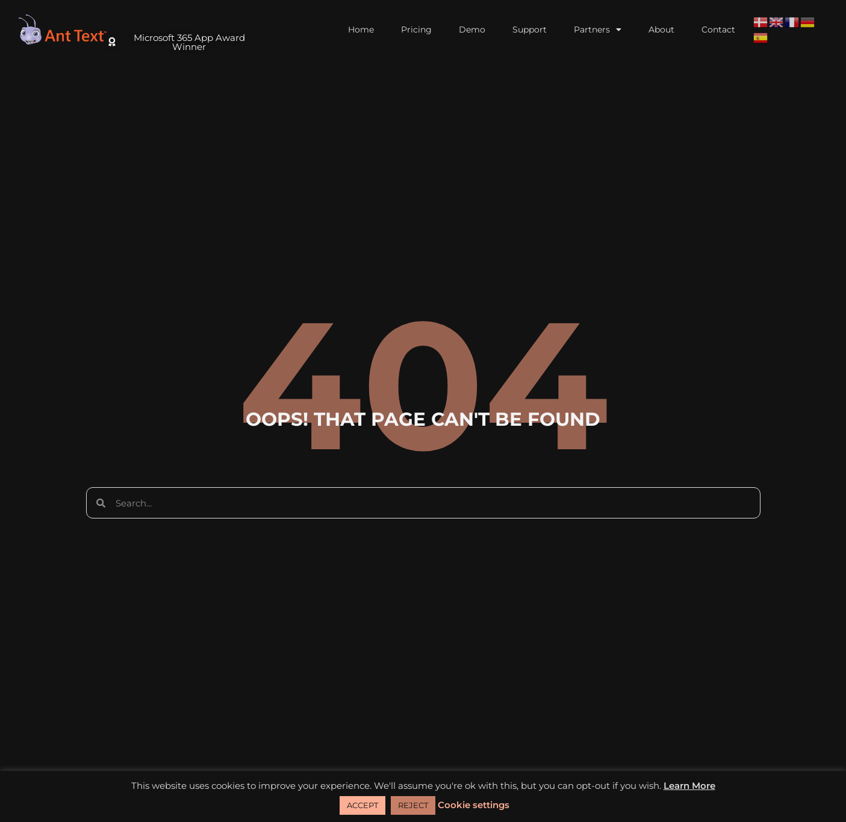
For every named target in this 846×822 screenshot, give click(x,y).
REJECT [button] (413, 805)
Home (361, 29)
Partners (597, 29)
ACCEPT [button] (362, 805)
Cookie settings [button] (473, 805)
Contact (718, 29)
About (661, 29)
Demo (472, 29)
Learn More (689, 785)
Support (529, 29)
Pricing (416, 29)
